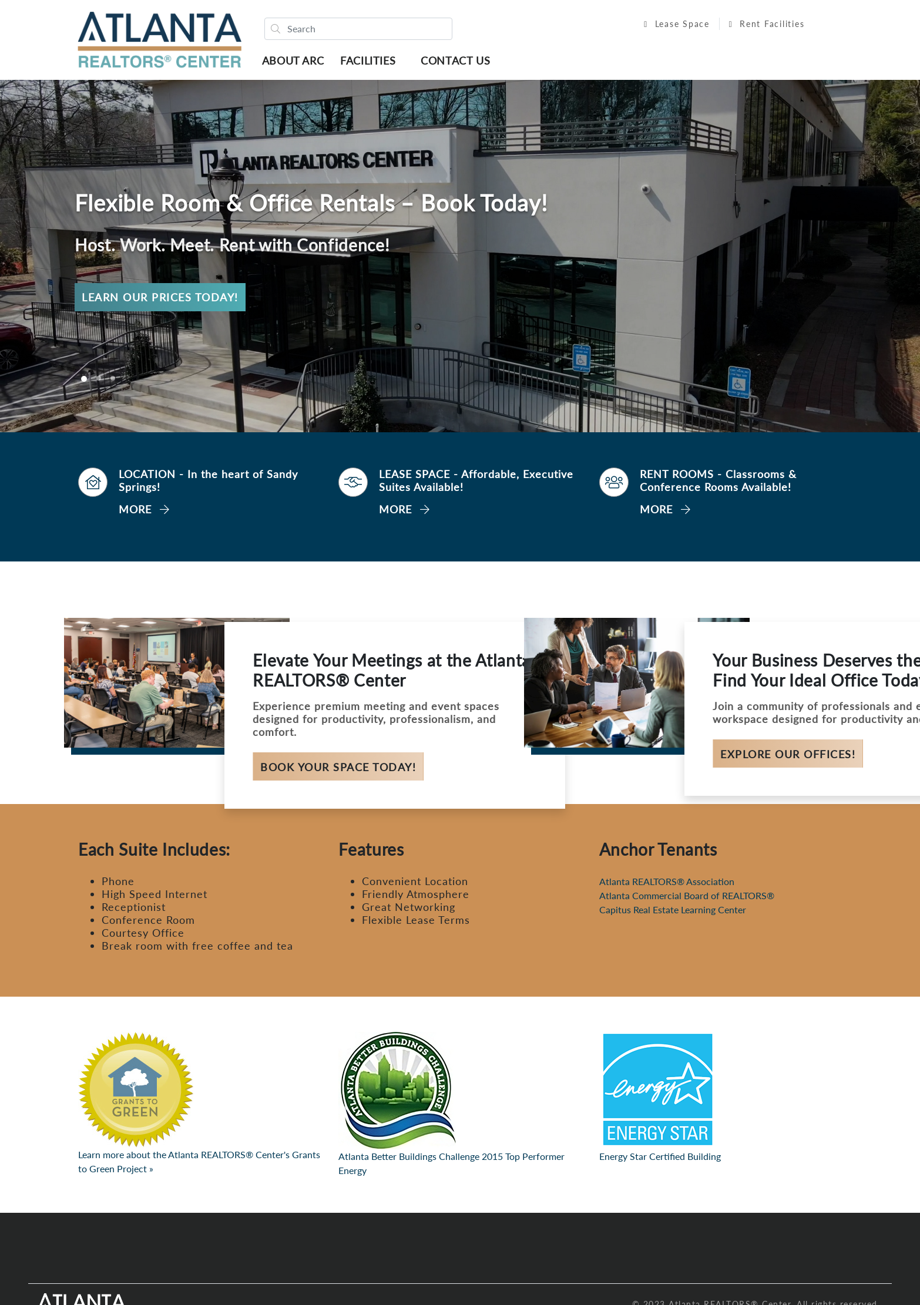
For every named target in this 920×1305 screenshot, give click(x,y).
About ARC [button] (296, 61)
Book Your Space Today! (338, 769)
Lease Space (671, 25)
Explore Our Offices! (787, 756)
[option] (460, 258)
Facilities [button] (370, 61)
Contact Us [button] (458, 61)
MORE (144, 511)
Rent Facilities (760, 25)
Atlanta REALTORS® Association (666, 884)
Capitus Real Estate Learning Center (672, 912)
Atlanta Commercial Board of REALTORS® (686, 898)
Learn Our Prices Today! (160, 299)
